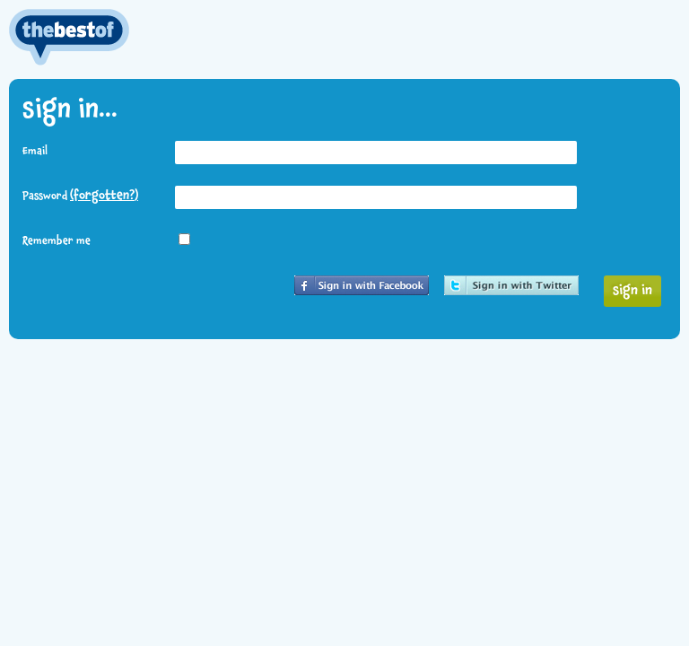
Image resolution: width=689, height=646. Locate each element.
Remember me (56, 241)
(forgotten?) (104, 196)
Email (35, 151)
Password (80, 196)
